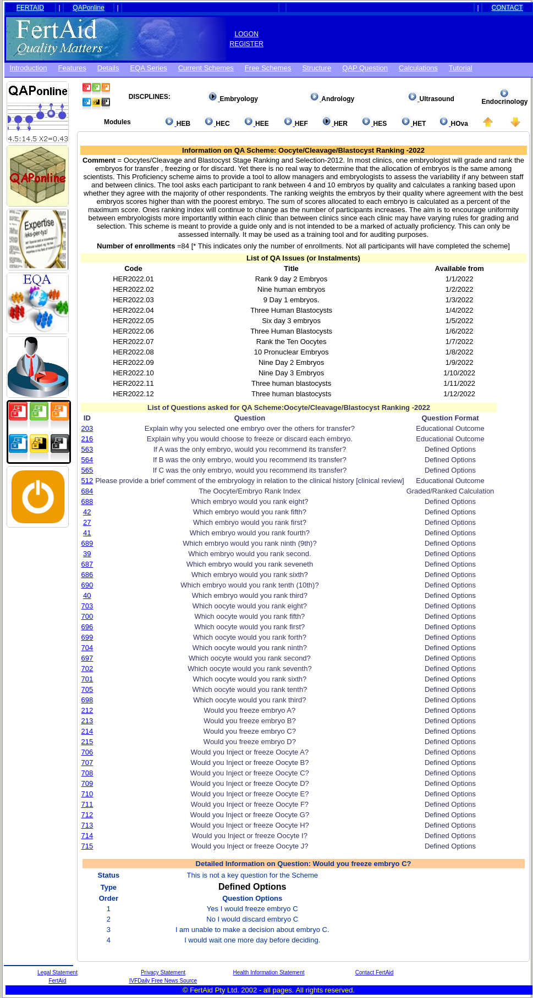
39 (87, 554)
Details (108, 68)
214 (87, 731)
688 (87, 501)
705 (87, 689)
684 (87, 491)
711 (87, 804)
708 (87, 773)
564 (87, 460)
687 (87, 564)
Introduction (28, 68)
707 (87, 762)
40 (87, 595)
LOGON (247, 34)
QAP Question (365, 68)
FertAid (57, 981)
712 (87, 815)
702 (87, 668)
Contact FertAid (374, 972)
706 (87, 752)
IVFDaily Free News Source (163, 981)
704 (87, 648)
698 (87, 700)
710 (87, 794)
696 (87, 627)
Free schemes (268, 68)
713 (87, 825)
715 (87, 846)
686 (87, 574)
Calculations (418, 68)
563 (87, 449)
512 (87, 480)
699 (87, 637)
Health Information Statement (268, 972)
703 (87, 606)
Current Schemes (206, 68)
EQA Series (148, 68)
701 (87, 679)
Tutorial (460, 68)
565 (87, 470)
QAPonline (88, 8)
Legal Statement (57, 972)
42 (87, 512)
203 (87, 428)
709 (87, 783)
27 (87, 522)
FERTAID (30, 8)
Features (72, 68)
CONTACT (507, 8)
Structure (316, 68)
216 (87, 439)
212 (87, 710)
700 (87, 616)
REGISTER (246, 44)
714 (87, 835)
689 (87, 543)
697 (87, 658)
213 (87, 721)
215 (87, 742)
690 (87, 585)
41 (87, 533)
